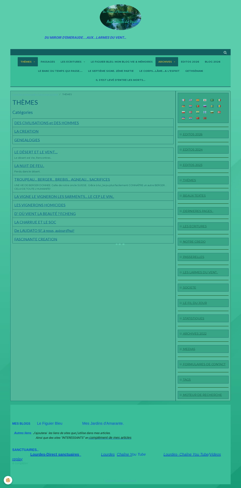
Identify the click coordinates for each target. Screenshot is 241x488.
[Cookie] (8, 480)
